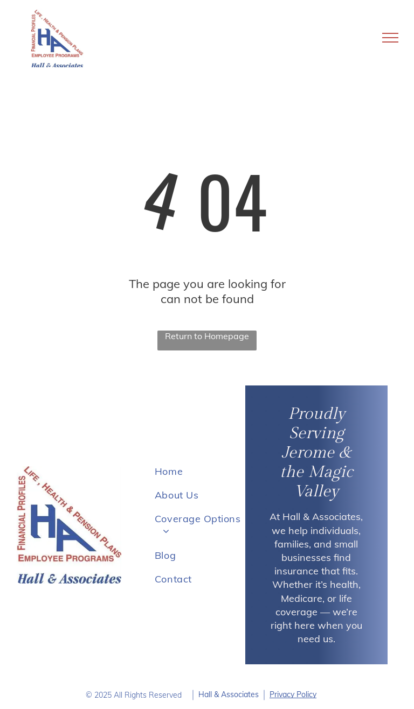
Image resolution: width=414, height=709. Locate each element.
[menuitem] (198, 471)
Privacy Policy (293, 694)
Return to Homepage (207, 336)
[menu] (390, 38)
